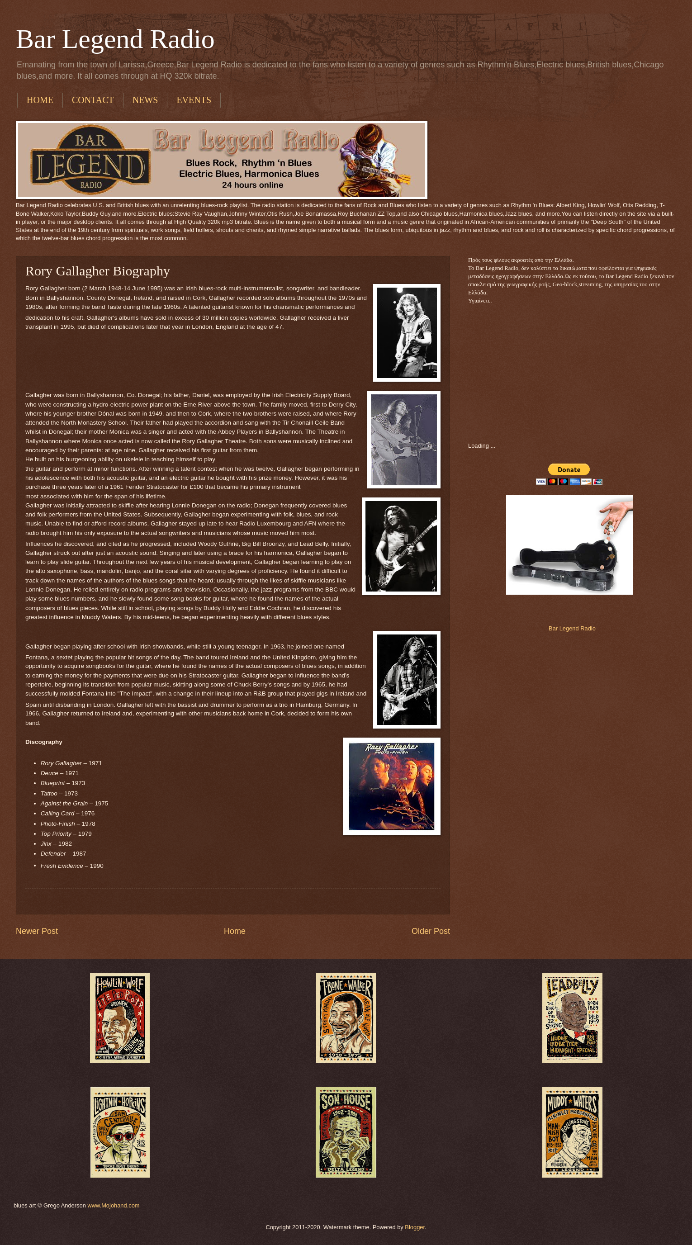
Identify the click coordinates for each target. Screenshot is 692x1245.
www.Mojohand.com (113, 1205)
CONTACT (93, 100)
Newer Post (37, 931)
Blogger (415, 1227)
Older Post (431, 931)
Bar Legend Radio (115, 39)
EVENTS (193, 100)
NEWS (145, 100)
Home (235, 931)
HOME (40, 100)
